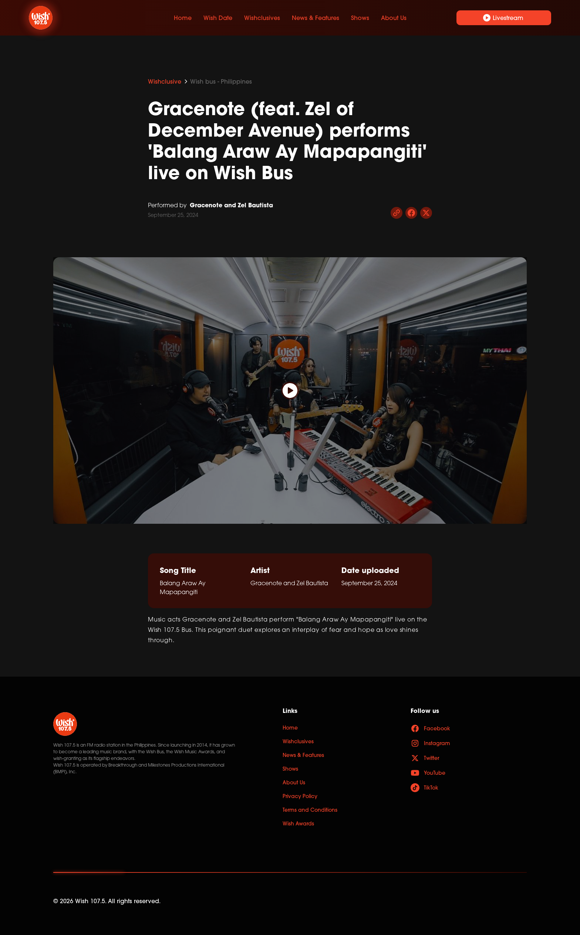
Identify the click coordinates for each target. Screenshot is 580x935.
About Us (394, 17)
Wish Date (217, 17)
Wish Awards (298, 823)
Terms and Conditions (310, 810)
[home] (83, 18)
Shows (360, 17)
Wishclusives (262, 17)
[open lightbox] (290, 390)
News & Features (315, 17)
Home (183, 17)
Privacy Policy (300, 796)
